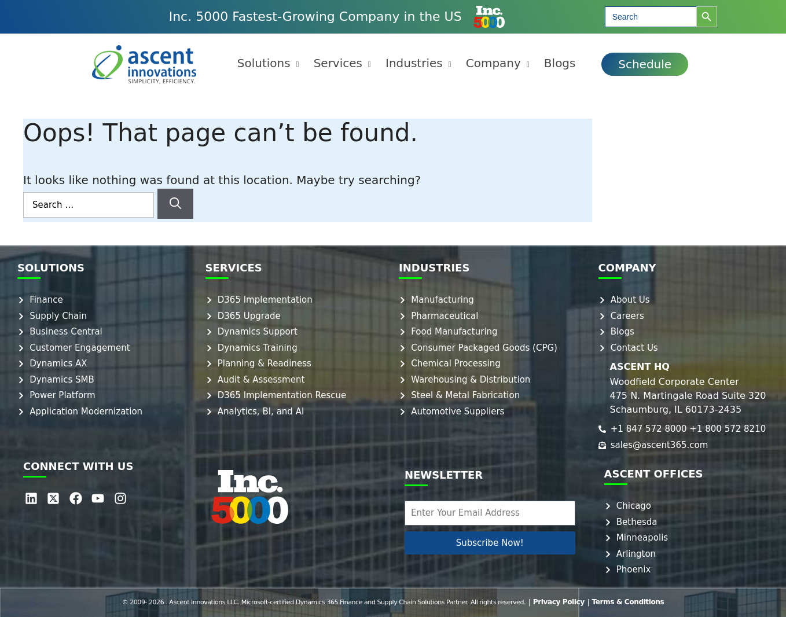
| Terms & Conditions (623, 602)
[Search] (175, 204)
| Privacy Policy (560, 602)
